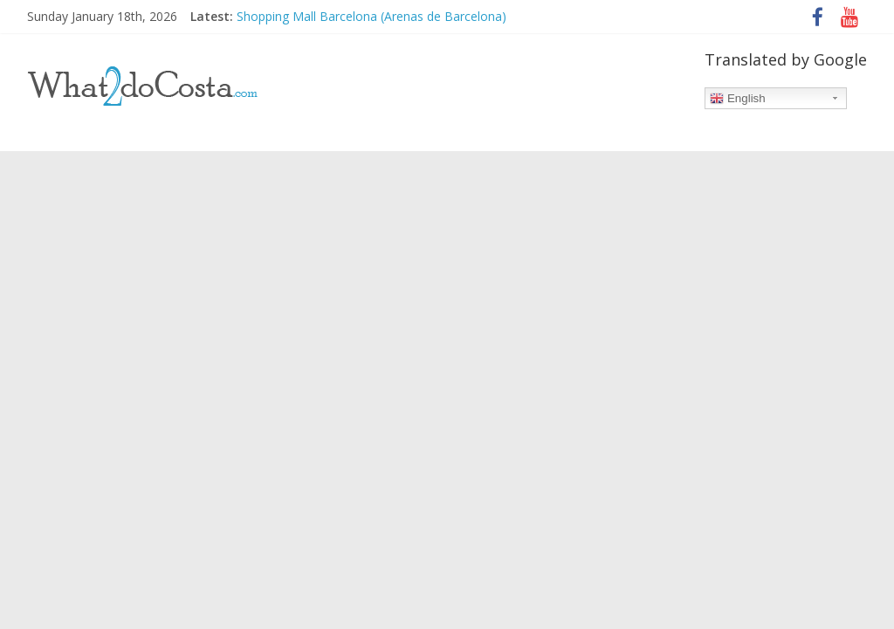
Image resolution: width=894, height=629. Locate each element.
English (737, 99)
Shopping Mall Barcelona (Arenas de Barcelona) (371, 16)
